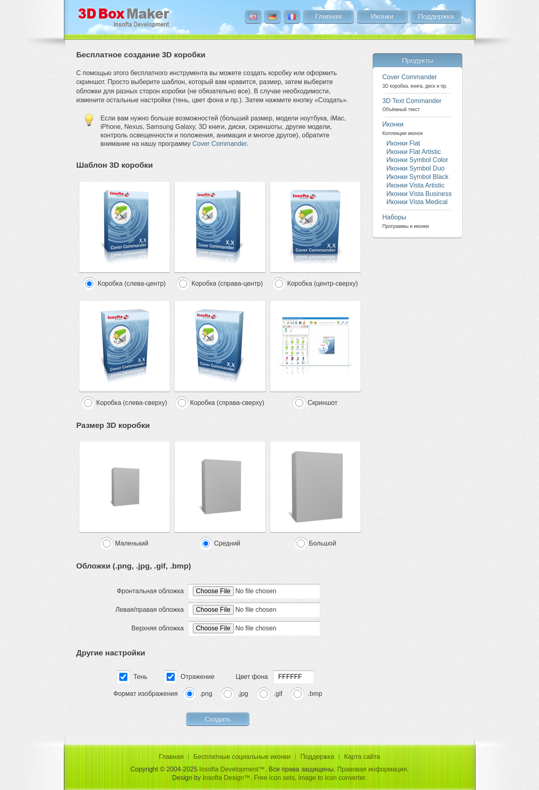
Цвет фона (252, 676)
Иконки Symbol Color (417, 159)
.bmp (315, 693)
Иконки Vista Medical (417, 201)
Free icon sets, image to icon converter (309, 777)
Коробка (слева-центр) (132, 283)
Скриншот (323, 402)
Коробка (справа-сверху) (227, 402)
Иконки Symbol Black (418, 176)
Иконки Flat (403, 143)
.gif (278, 693)
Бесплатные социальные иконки (241, 756)
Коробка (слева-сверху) (131, 402)
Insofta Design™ (226, 777)
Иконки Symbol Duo (416, 168)
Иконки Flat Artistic (414, 151)
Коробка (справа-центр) (226, 283)
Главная (328, 16)
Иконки (382, 16)
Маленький (131, 543)
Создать (218, 719)
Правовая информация (372, 769)
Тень (140, 676)
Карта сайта (362, 756)
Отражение (198, 676)
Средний (227, 543)
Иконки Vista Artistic (416, 185)
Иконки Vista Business (419, 193)
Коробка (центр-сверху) (322, 283)
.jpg (243, 693)
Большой (322, 543)
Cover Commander (219, 143)
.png (206, 693)
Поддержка (436, 16)
